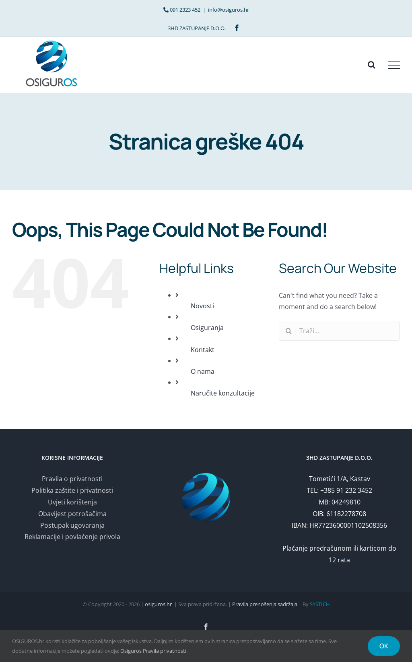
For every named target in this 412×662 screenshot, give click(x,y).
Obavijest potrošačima (72, 513)
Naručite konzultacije (223, 393)
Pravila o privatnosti (72, 478)
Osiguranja (207, 327)
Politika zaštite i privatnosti (72, 490)
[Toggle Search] (371, 65)
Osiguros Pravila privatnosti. (153, 650)
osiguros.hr (158, 604)
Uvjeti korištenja (72, 502)
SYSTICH (320, 604)
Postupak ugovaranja (72, 525)
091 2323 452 (185, 9)
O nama (202, 371)
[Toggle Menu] (393, 65)
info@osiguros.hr (228, 9)
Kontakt (202, 349)
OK (383, 646)
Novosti (202, 305)
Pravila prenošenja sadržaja (264, 604)
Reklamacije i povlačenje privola (72, 536)
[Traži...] (339, 331)
